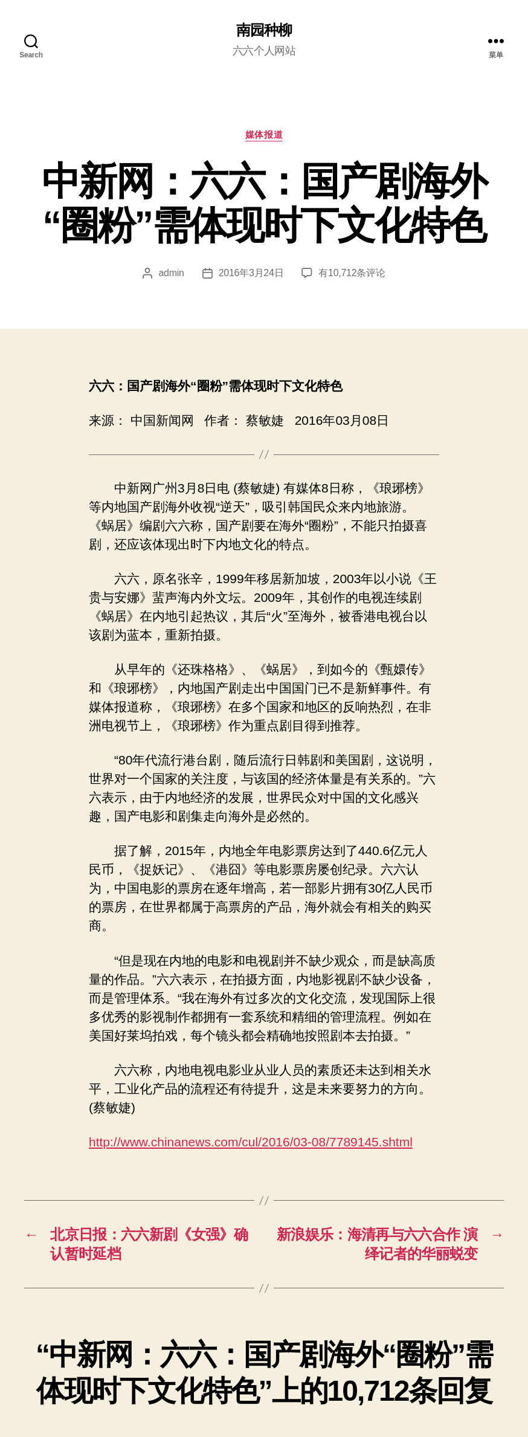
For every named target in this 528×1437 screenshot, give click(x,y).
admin (171, 273)
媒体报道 (264, 134)
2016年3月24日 (251, 273)
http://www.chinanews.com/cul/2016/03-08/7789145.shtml (251, 1142)
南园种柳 (264, 30)
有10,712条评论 (351, 273)
